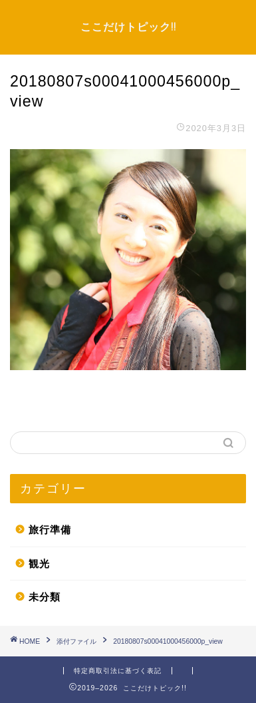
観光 (39, 563)
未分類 (45, 596)
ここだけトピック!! (128, 26)
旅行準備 (50, 529)
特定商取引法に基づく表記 (118, 670)
